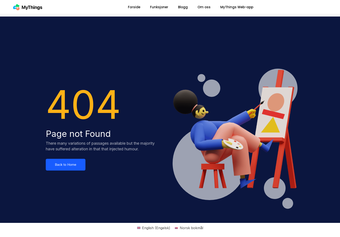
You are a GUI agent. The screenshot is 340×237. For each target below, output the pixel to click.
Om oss (204, 7)
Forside (134, 7)
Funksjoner (159, 7)
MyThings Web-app (236, 7)
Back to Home (65, 164)
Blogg (183, 7)
